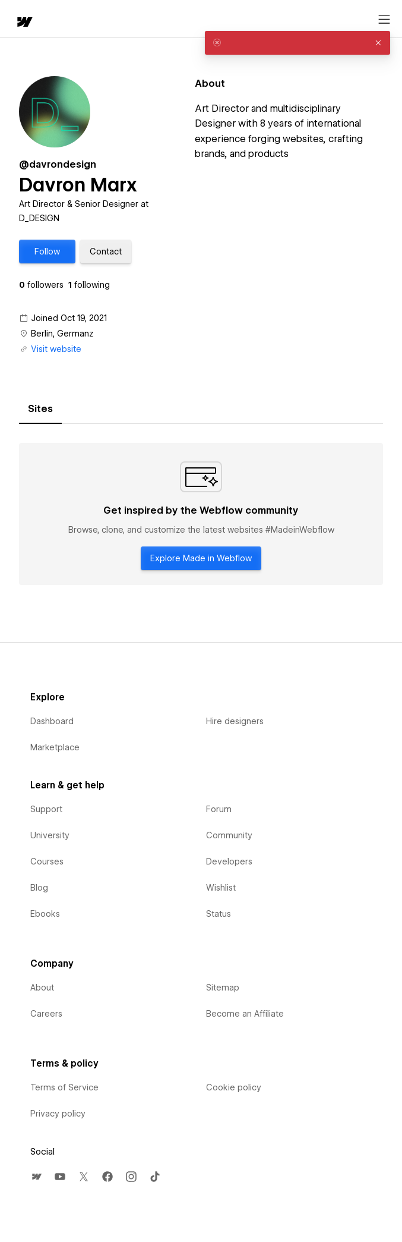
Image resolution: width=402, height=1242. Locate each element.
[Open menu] (384, 20)
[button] (47, 251)
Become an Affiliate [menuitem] (245, 1013)
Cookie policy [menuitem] (233, 1087)
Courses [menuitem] (47, 861)
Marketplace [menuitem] (55, 747)
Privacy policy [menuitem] (58, 1113)
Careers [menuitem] (46, 1013)
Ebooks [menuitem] (45, 914)
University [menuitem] (49, 835)
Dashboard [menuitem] (52, 721)
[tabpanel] (201, 514)
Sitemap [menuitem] (222, 987)
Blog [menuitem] (39, 887)
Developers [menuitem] (229, 861)
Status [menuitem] (218, 914)
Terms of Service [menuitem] (64, 1087)
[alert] (297, 43)
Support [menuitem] (46, 809)
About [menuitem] (42, 987)
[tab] (40, 409)
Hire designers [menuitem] (235, 721)
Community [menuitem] (229, 835)
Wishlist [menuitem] (221, 887)
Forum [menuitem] (219, 809)
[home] (23, 22)
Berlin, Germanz (62, 333)
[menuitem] (36, 1177)
